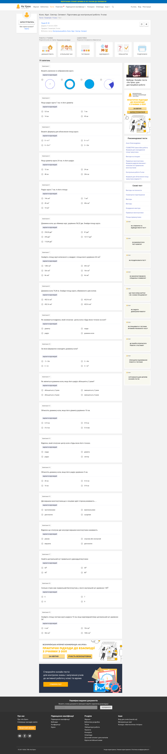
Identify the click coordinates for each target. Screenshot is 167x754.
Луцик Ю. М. (45, 23)
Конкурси (90, 7)
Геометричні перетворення (135, 195)
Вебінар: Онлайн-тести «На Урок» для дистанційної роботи (136, 82)
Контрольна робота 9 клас (135, 172)
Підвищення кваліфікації (76, 7)
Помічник (60, 7)
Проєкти (88, 730)
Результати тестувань (63, 40)
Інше (107, 7)
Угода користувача (110, 749)
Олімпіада (100, 7)
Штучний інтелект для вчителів (96, 738)
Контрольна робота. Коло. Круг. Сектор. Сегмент (70, 31)
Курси (53, 727)
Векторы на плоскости (134, 190)
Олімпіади (88, 735)
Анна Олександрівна (133, 143)
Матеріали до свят (125, 722)
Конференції (55, 725)
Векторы (129, 199)
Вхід (139, 7)
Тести (52, 7)
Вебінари (54, 722)
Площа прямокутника (133, 217)
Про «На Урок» (22, 719)
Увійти (26, 29)
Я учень (133, 7)
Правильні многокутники (134, 213)
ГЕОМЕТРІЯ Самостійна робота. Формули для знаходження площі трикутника (137, 150)
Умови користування (124, 749)
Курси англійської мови (93, 740)
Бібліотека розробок (92, 722)
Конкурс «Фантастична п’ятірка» (130, 725)
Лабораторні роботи (92, 727)
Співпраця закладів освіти (27, 722)
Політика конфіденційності (140, 749)
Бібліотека (44, 7)
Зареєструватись (27, 22)
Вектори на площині (133, 156)
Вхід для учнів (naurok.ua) (127, 719)
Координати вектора (133, 208)
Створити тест (56, 684)
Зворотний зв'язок (26, 728)
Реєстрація (147, 7)
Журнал (36, 7)
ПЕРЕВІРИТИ (106, 707)
